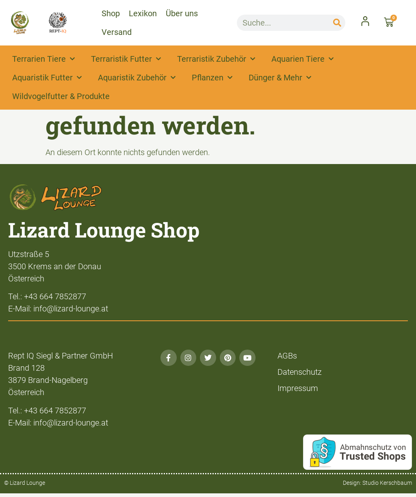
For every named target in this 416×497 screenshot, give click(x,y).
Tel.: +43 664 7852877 (47, 296)
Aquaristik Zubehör (137, 77)
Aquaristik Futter (47, 77)
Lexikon (143, 13)
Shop (111, 13)
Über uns (182, 13)
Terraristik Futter (126, 59)
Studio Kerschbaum (387, 483)
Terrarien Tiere (43, 59)
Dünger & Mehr (280, 77)
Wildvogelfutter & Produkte (61, 96)
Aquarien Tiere (302, 59)
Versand (117, 32)
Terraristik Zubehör (216, 59)
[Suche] (337, 23)
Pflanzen (212, 77)
